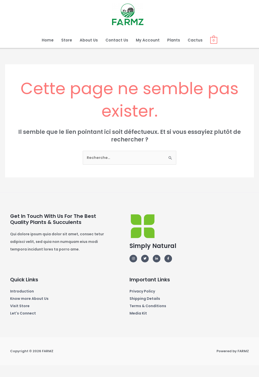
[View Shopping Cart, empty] (213, 50)
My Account (148, 50)
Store (66, 50)
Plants (173, 50)
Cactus (195, 50)
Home (48, 50)
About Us (89, 50)
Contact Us (116, 50)
